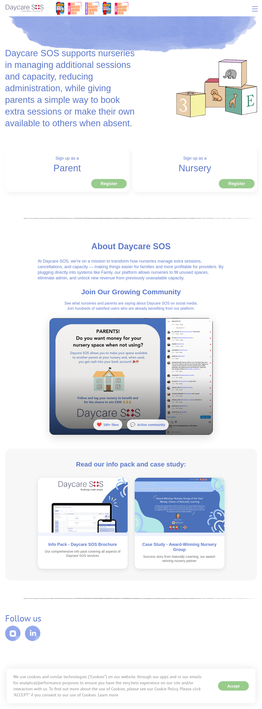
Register (109, 183)
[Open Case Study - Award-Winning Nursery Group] (179, 507)
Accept (233, 686)
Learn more (108, 695)
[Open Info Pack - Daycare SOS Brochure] (83, 507)
